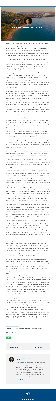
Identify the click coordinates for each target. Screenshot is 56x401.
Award (41, 4)
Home (4, 4)
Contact (49, 4)
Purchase (34, 4)
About (26, 4)
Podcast (19, 4)
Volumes (11, 4)
